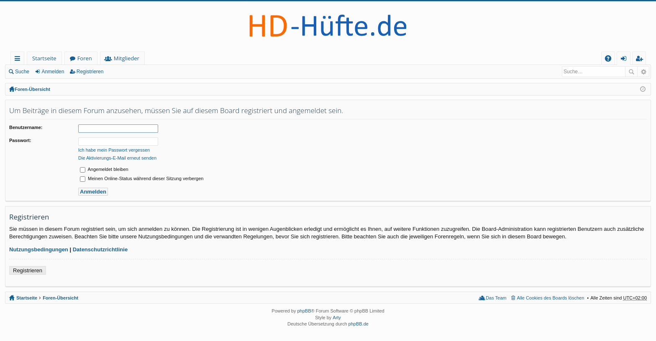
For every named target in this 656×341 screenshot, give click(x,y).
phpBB (304, 310)
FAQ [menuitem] (611, 59)
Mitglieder (126, 58)
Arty (337, 317)
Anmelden (52, 72)
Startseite (44, 58)
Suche (22, 72)
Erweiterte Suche (643, 72)
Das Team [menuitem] (496, 297)
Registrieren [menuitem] (641, 59)
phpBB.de (358, 323)
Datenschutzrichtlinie (100, 249)
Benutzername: (25, 127)
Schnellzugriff (19, 59)
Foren (84, 58)
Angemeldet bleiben (104, 169)
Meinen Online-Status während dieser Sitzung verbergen (141, 178)
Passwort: (20, 140)
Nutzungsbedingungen (38, 249)
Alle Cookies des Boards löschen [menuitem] (550, 297)
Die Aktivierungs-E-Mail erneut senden (117, 157)
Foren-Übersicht (32, 89)
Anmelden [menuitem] (626, 59)
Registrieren (90, 72)
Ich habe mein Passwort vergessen (114, 149)
